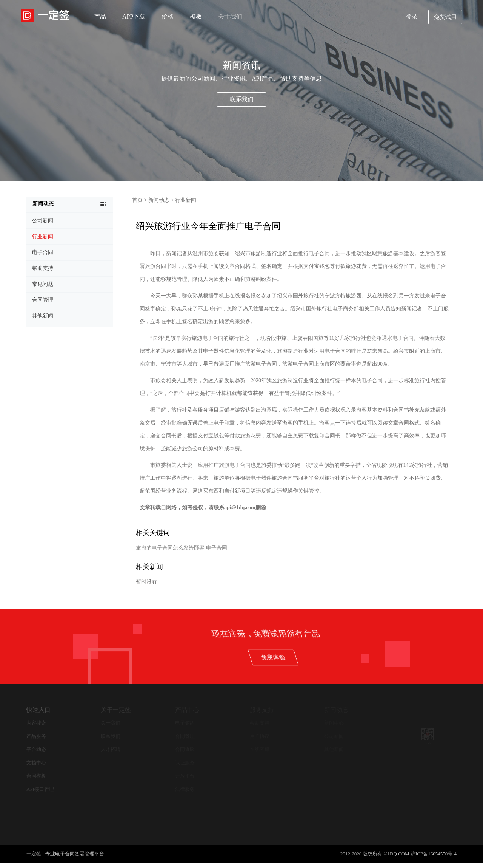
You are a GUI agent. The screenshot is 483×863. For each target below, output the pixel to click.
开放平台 (185, 776)
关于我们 (230, 16)
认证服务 (185, 762)
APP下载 (133, 16)
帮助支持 (259, 723)
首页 (137, 200)
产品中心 (187, 710)
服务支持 (262, 710)
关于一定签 (116, 710)
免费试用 (445, 17)
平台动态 (36, 749)
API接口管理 (40, 789)
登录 (411, 17)
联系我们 (241, 99)
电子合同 (216, 548)
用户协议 (259, 736)
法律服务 (185, 789)
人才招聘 (110, 749)
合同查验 (185, 749)
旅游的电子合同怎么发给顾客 (170, 548)
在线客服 (259, 749)
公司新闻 (334, 736)
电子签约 (185, 723)
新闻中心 (334, 723)
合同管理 (185, 736)
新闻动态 (158, 200)
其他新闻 (334, 749)
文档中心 (36, 762)
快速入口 (38, 710)
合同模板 (36, 776)
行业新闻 (185, 200)
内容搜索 (36, 723)
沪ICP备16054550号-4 (434, 854)
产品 (100, 16)
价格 (168, 16)
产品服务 (36, 736)
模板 (196, 16)
